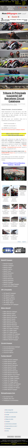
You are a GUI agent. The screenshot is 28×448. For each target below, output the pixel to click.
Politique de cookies (9, 419)
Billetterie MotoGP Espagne (10, 339)
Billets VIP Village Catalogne (10, 328)
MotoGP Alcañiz (7, 275)
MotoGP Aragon (7, 267)
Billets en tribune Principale (12, 133)
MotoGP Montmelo (8, 278)
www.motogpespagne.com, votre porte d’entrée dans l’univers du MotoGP (14, 444)
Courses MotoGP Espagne (10, 286)
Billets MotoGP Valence (9, 315)
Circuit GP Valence (8, 352)
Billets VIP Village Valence (10, 332)
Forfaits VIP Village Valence (10, 382)
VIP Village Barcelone (9, 299)
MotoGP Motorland (8, 280)
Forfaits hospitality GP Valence (11, 387)
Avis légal (7, 414)
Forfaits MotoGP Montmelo (10, 371)
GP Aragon (7, 19)
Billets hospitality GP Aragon (10, 336)
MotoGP (9, 1)
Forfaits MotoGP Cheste (9, 369)
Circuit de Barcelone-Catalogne (11, 347)
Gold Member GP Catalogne (10, 304)
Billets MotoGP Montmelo (10, 323)
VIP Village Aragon (8, 300)
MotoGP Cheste (7, 276)
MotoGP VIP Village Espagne (11, 284)
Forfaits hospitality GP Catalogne (12, 384)
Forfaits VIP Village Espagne (11, 376)
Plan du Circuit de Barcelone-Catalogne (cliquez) (13, 129)
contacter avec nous (8, 398)
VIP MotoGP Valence (8, 297)
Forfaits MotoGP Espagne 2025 (24, 3)
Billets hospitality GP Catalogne (11, 334)
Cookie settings (11, 436)
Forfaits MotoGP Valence (10, 363)
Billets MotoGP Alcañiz (9, 319)
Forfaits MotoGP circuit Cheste (11, 374)
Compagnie (7, 421)
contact (25, 20)
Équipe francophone (5, 20)
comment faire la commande (11, 423)
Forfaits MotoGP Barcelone (10, 365)
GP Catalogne (13, 19)
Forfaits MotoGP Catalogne (10, 359)
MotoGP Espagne (8, 263)
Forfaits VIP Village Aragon (10, 380)
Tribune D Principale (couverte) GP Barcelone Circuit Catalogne (13, 104)
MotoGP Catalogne (8, 265)
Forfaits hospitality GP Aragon (11, 385)
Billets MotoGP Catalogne (10, 311)
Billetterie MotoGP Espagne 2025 (18, 2)
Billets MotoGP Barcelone (10, 317)
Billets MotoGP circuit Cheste (11, 326)
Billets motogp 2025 (9, 409)
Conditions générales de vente (11, 412)
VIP (6, 1)
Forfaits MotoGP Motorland (10, 372)
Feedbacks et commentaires (10, 400)
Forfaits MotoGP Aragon (9, 361)
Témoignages (8, 428)
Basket (14, 17)
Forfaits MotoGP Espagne (10, 389)
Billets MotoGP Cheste (9, 321)
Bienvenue (2, 1)
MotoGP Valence (7, 269)
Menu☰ (2, 7)
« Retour (19, 241)
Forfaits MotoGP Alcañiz (9, 367)
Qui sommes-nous (8, 396)
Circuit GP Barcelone (8, 348)
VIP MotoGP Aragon (8, 295)
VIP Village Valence (8, 302)
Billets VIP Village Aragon (10, 330)
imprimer (24, 241)
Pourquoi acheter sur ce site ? (11, 426)
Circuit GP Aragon (8, 350)
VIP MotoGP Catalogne (9, 293)
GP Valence (19, 19)
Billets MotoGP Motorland (10, 324)
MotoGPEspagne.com (4, 441)
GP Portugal (24, 19)
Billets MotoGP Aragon (9, 313)
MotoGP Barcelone (8, 273)
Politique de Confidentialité (10, 416)
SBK (13, 1)
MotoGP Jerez (7, 271)
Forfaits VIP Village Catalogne (11, 378)
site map (7, 430)
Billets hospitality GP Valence (11, 337)
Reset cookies (17, 436)
